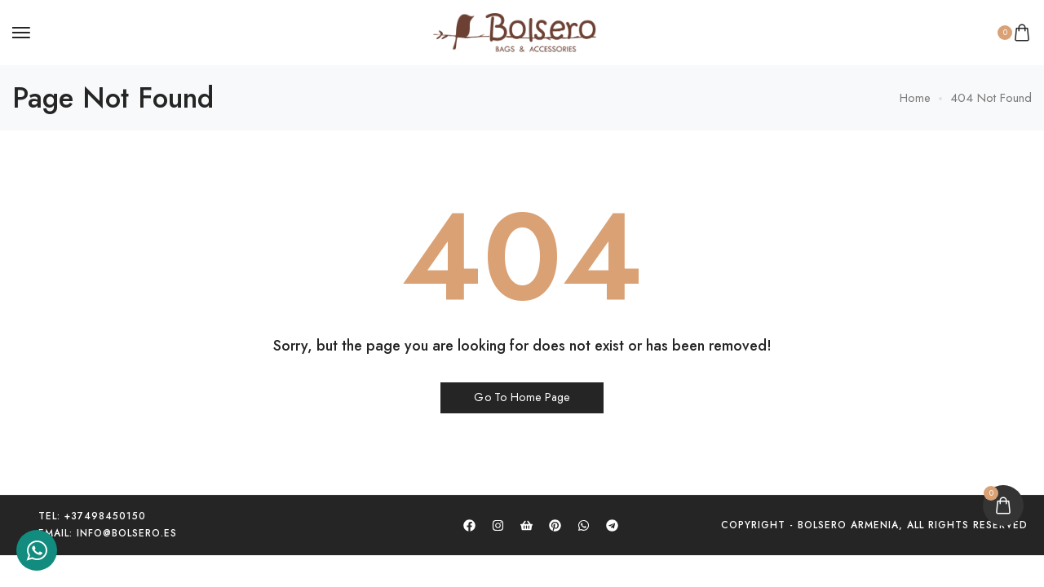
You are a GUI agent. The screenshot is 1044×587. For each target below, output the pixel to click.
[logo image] (514, 31)
